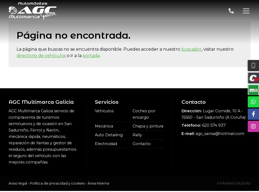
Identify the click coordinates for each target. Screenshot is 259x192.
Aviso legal (18, 183)
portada (91, 55)
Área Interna (98, 183)
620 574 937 (214, 125)
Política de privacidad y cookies (57, 183)
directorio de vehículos (41, 55)
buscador (191, 49)
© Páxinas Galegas (233, 183)
